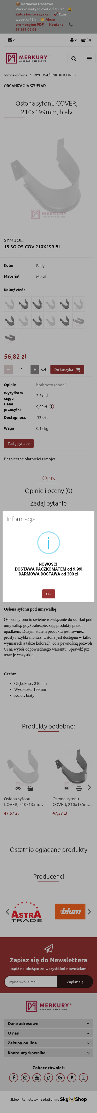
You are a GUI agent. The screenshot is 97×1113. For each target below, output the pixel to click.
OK (48, 594)
